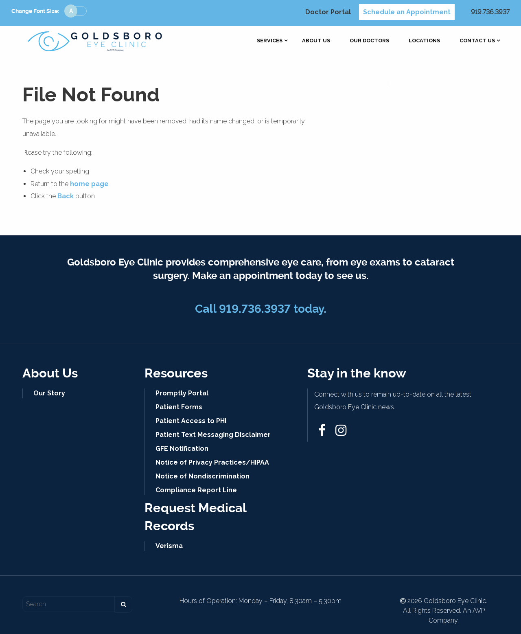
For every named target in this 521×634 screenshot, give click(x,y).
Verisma (169, 546)
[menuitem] (269, 41)
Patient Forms (178, 407)
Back (65, 196)
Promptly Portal (181, 393)
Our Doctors (369, 41)
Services (269, 41)
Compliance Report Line (196, 490)
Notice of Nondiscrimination (202, 476)
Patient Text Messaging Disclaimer (213, 435)
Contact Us (477, 41)
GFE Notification (181, 448)
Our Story (49, 393)
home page (89, 184)
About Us (316, 41)
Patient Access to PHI (190, 421)
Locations (424, 41)
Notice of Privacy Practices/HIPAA (212, 462)
